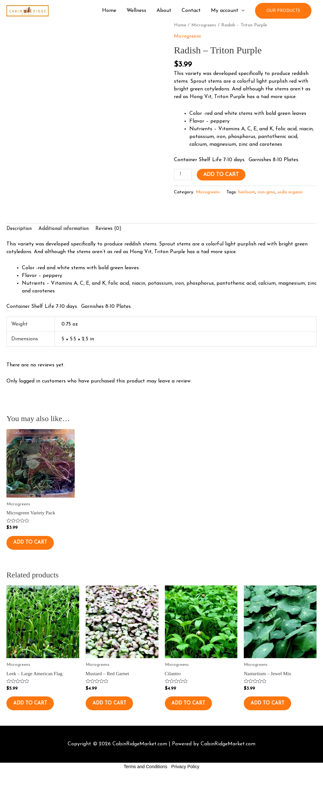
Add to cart (222, 175)
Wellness (136, 11)
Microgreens (204, 25)
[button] (283, 11)
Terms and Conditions (145, 777)
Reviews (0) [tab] (114, 229)
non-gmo (268, 192)
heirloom (248, 192)
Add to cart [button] (35, 546)
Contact (191, 11)
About (164, 11)
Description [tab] (19, 229)
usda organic (292, 192)
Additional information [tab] (67, 229)
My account (224, 11)
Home (109, 11)
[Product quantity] (183, 175)
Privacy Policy (185, 777)
